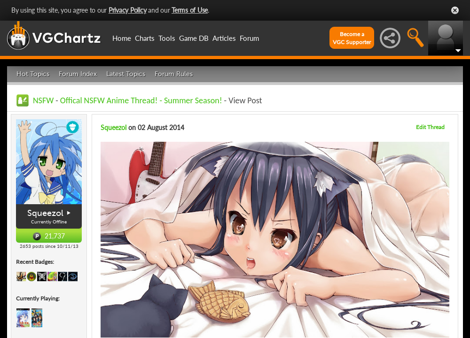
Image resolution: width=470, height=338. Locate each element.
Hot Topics (32, 74)
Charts (145, 38)
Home (121, 38)
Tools (166, 38)
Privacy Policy (128, 10)
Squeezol (45, 213)
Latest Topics (125, 74)
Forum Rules (174, 74)
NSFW (43, 100)
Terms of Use (190, 10)
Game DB (194, 38)
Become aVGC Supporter (352, 38)
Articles (224, 38)
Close (455, 10)
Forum (249, 38)
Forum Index (78, 74)
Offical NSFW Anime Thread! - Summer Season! (141, 100)
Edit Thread (430, 127)
